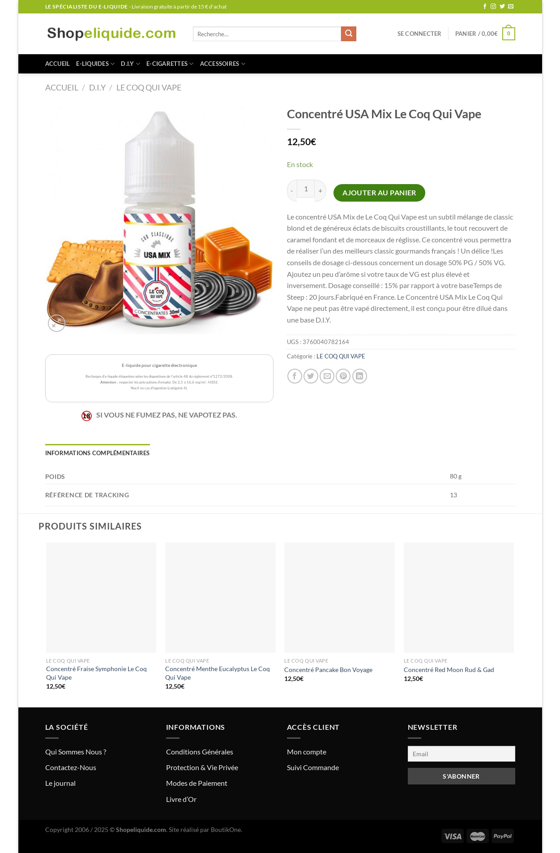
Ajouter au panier (379, 193)
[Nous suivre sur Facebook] (484, 7)
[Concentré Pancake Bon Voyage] (339, 598)
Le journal (60, 783)
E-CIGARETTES (170, 64)
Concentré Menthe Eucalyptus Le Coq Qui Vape (217, 673)
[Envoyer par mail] (327, 376)
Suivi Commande (313, 767)
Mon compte (306, 751)
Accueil (57, 63)
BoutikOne (226, 829)
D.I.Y (130, 64)
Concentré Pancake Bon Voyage (328, 669)
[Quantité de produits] (306, 189)
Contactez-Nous (70, 767)
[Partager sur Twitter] (311, 376)
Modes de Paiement (196, 783)
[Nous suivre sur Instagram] (493, 7)
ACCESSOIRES (222, 64)
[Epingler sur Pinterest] (343, 376)
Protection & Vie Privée (202, 767)
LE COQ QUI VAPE (148, 87)
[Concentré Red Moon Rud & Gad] (459, 598)
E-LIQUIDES (95, 64)
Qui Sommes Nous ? (75, 751)
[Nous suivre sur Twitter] (502, 7)
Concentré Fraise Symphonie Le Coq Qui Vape (96, 673)
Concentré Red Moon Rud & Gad (449, 669)
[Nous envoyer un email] (510, 7)
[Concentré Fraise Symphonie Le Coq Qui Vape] (101, 598)
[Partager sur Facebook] (294, 376)
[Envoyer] (348, 34)
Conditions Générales (199, 751)
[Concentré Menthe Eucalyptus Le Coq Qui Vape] (220, 598)
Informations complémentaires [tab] (97, 453)
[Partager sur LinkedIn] (359, 376)
